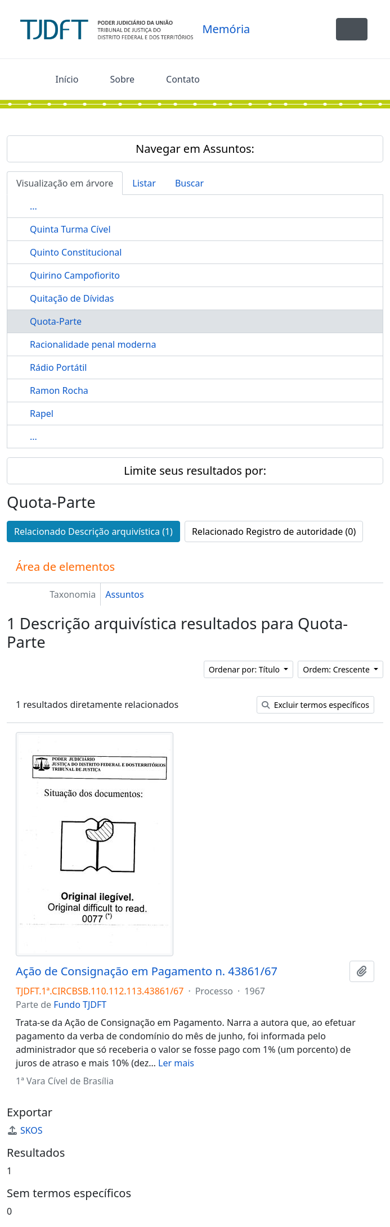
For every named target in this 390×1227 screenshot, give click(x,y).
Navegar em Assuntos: (195, 148)
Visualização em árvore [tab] (64, 183)
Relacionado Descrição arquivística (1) (93, 531)
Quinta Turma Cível (70, 229)
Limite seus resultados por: (195, 470)
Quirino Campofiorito (75, 275)
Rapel (41, 413)
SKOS (25, 1130)
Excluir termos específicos (315, 704)
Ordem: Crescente (337, 669)
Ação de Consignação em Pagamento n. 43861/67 (146, 971)
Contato (183, 79)
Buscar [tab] (189, 183)
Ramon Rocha (59, 390)
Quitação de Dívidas (72, 298)
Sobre (122, 79)
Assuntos (124, 594)
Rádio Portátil (58, 367)
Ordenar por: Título (245, 669)
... (33, 206)
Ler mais (176, 1063)
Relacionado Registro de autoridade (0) (274, 531)
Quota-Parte (56, 321)
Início (67, 79)
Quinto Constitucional (76, 252)
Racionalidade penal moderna (93, 344)
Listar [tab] (144, 183)
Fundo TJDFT (79, 1004)
